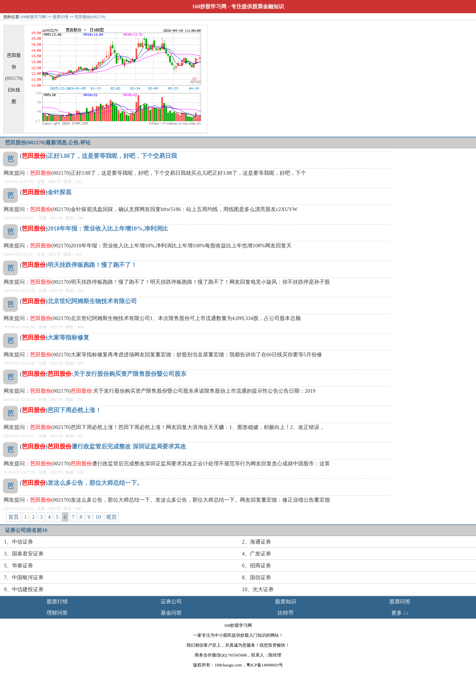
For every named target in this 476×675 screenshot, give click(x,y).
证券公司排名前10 (26, 530)
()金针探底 (45, 192)
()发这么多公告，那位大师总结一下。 (81, 483)
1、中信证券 (18, 542)
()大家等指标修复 (54, 337)
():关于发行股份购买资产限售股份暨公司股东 (103, 374)
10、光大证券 (258, 589)
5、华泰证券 (18, 565)
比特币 (286, 613)
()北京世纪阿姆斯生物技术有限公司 (78, 301)
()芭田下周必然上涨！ (60, 410)
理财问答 (57, 613)
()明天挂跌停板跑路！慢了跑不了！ (78, 265)
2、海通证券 (256, 542)
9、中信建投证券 (24, 589)
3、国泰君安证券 (24, 553)
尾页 (111, 517)
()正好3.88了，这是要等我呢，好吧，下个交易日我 (98, 156)
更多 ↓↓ (400, 613)
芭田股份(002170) (90, 17)
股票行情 (60, 17)
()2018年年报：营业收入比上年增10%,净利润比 (94, 228)
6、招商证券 (256, 565)
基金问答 (171, 613)
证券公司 (171, 601)
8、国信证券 (256, 577)
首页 (13, 517)
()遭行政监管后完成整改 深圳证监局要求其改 (103, 446)
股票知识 (285, 601)
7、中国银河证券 (24, 577)
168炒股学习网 (209, 6)
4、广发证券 (256, 553)
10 (98, 517)
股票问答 (400, 601)
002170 (14, 78)
